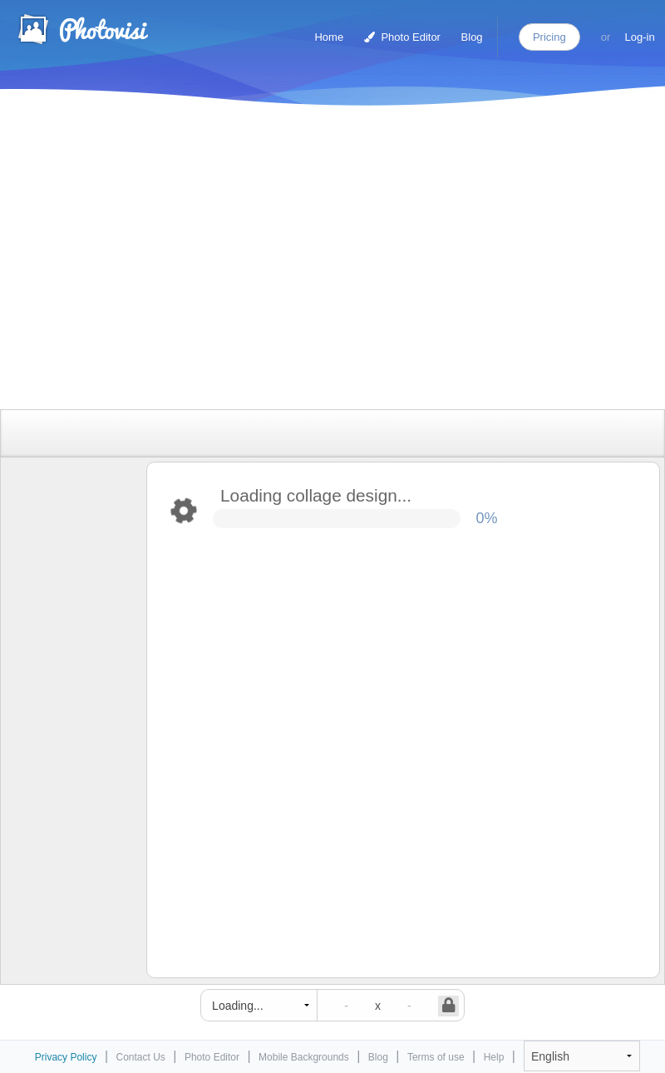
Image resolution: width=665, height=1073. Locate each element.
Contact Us (140, 1057)
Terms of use (436, 1057)
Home (328, 37)
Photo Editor (402, 37)
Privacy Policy (66, 1057)
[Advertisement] (206, 260)
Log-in (640, 37)
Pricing (549, 37)
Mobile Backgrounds (304, 1057)
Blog (472, 37)
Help (494, 1057)
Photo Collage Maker (82, 29)
